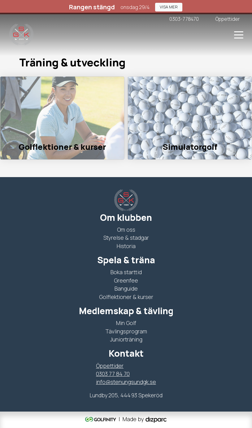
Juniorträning (126, 339)
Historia (126, 246)
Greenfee (126, 280)
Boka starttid (126, 272)
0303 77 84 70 (113, 373)
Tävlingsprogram (126, 331)
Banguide (126, 288)
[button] (168, 7)
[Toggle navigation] (238, 34)
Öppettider (110, 365)
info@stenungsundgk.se (126, 382)
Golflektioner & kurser (126, 297)
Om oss (126, 229)
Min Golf (126, 323)
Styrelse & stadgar (126, 237)
